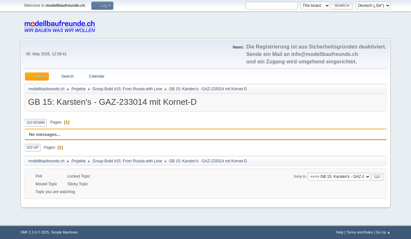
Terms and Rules (360, 232)
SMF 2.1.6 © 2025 (34, 232)
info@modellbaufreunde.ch (324, 54)
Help (339, 232)
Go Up (32, 147)
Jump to (299, 177)
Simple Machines (64, 232)
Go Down (36, 123)
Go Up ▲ (383, 232)
